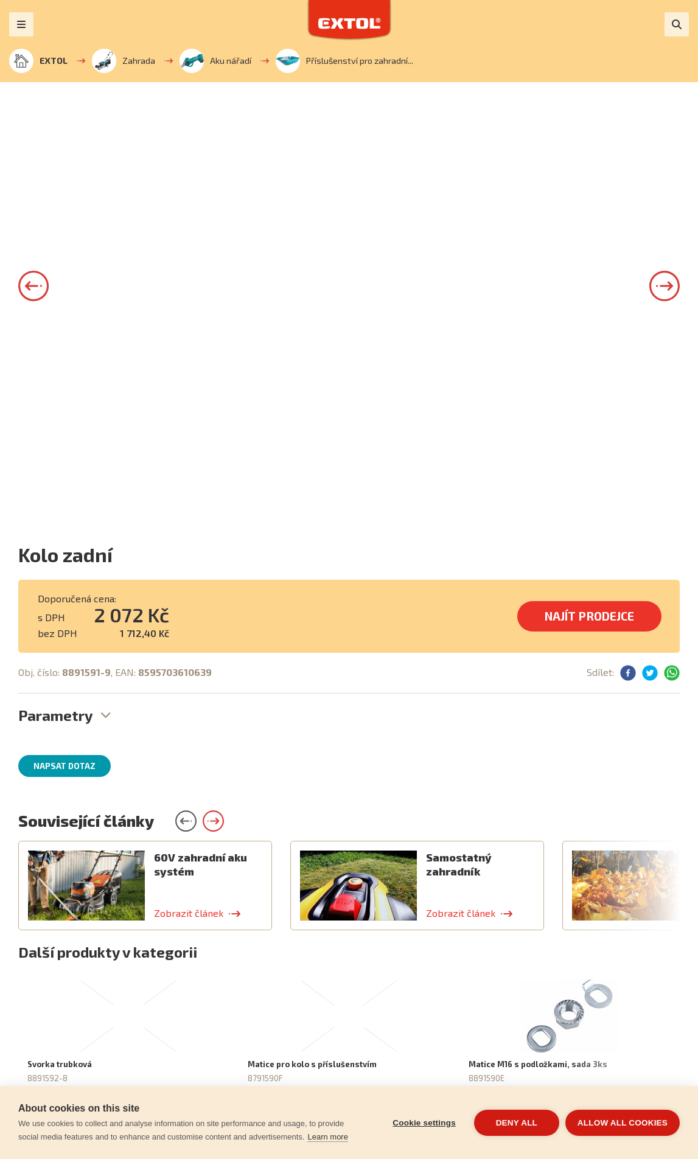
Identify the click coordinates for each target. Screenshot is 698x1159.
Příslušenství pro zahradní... (344, 61)
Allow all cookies (623, 1122)
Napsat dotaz (64, 766)
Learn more (327, 1136)
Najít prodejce (589, 616)
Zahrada (123, 61)
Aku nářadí (215, 61)
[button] (33, 286)
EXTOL (38, 61)
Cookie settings (424, 1122)
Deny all (516, 1122)
